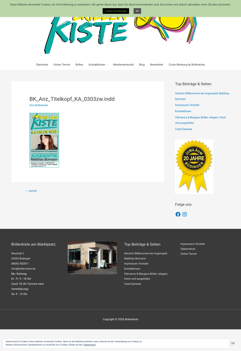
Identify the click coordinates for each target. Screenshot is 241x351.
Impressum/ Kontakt (187, 127)
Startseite (42, 86)
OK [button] (137, 11)
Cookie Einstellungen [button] (116, 11)
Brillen (79, 86)
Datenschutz (90, 345)
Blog (142, 86)
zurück (31, 212)
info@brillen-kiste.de (23, 290)
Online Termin (62, 86)
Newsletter (156, 86)
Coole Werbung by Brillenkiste (187, 86)
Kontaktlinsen (97, 86)
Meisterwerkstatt (123, 86)
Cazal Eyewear (184, 150)
